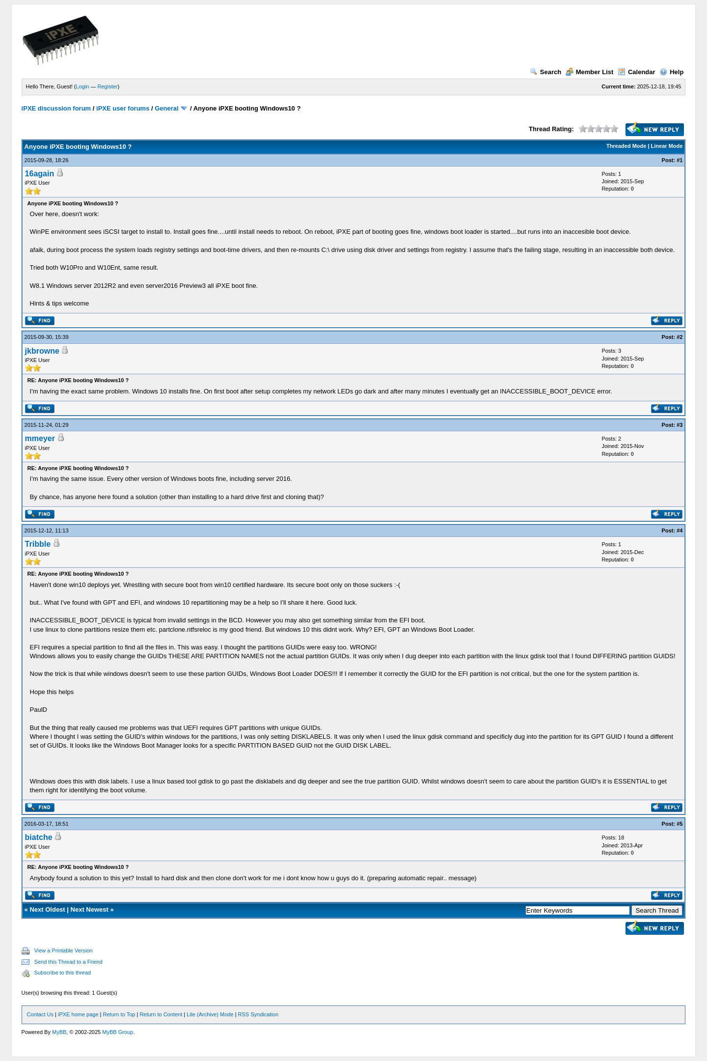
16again (39, 173)
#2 (679, 337)
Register (108, 86)
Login (82, 86)
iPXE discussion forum (56, 108)
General (166, 108)
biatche (39, 837)
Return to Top (119, 1014)
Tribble (38, 544)
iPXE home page (78, 1014)
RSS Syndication (258, 1014)
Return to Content (160, 1014)
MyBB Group (117, 1032)
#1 (679, 160)
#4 (679, 530)
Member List (590, 72)
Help (671, 72)
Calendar (636, 72)
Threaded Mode (626, 146)
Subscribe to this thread (62, 973)
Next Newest (90, 909)
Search (545, 72)
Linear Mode (667, 146)
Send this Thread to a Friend (68, 962)
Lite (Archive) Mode (210, 1014)
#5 (679, 824)
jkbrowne (42, 351)
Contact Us (40, 1014)
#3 (679, 425)
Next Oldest (47, 909)
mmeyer (40, 438)
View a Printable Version (63, 950)
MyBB (59, 1032)
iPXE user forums (122, 108)
